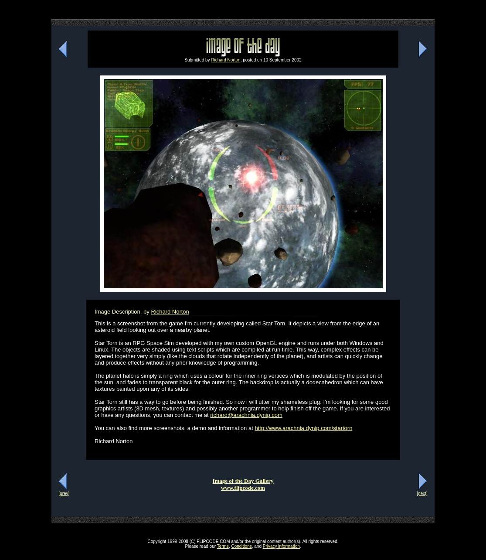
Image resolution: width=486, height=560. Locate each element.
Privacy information (281, 546)
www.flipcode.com (243, 488)
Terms (223, 546)
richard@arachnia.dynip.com (246, 415)
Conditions (241, 546)
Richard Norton (225, 60)
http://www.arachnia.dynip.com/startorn (303, 428)
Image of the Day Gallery (242, 481)
